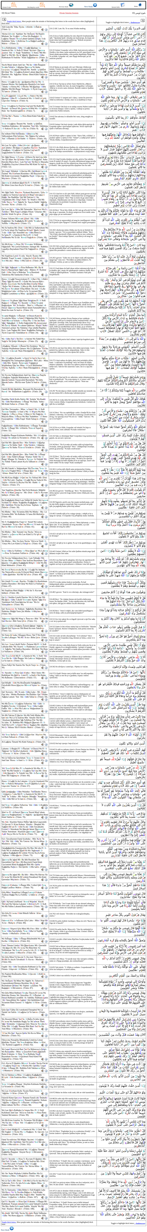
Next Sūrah (91, 7)
